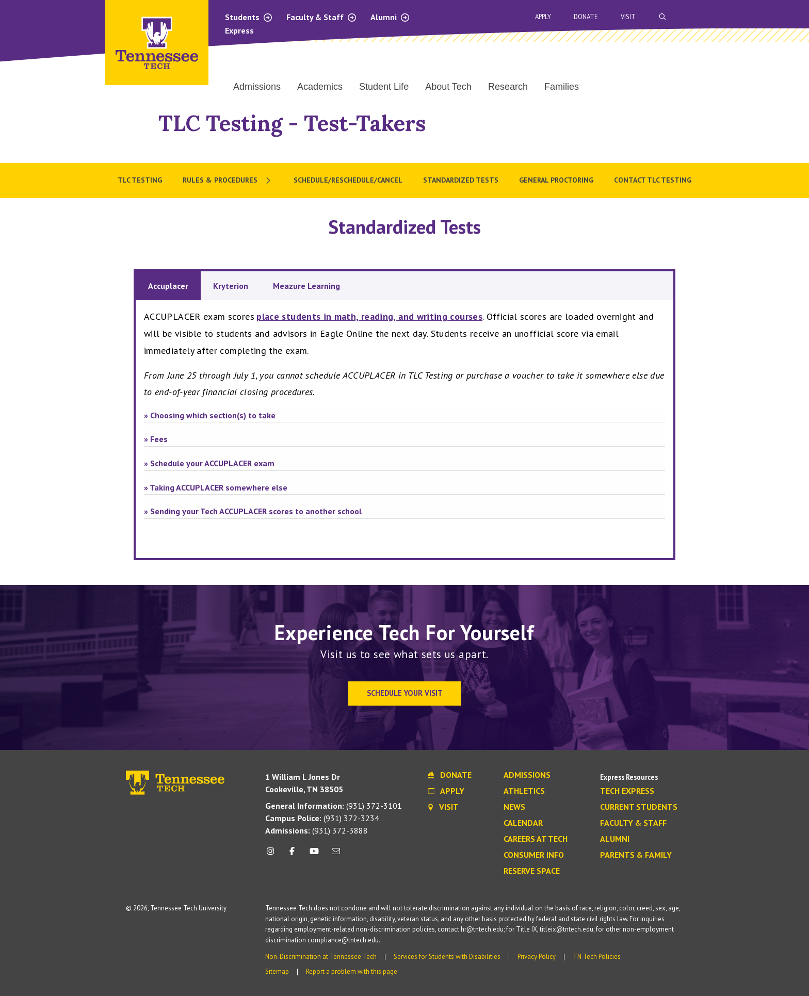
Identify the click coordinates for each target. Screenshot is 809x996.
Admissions (527, 775)
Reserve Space (532, 871)
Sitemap (277, 971)
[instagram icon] (273, 855)
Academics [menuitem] (320, 86)
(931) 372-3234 (322, 818)
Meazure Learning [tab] (306, 286)
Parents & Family (636, 855)
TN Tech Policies (597, 956)
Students (249, 17)
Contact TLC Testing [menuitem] (652, 180)
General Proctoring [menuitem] (556, 180)
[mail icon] (336, 855)
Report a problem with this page (351, 971)
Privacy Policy (536, 956)
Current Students (638, 807)
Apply (543, 16)
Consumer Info (534, 855)
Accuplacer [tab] (168, 286)
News (514, 807)
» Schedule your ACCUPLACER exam (209, 463)
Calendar (523, 823)
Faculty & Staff (321, 17)
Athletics (524, 791)
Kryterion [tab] (230, 286)
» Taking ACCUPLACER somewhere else (215, 487)
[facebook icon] (292, 855)
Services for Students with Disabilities (447, 956)
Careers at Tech (536, 839)
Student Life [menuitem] (384, 86)
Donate (586, 16)
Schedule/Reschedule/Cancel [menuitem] (348, 180)
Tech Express (627, 791)
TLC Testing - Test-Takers (292, 123)
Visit (628, 16)
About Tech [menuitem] (448, 86)
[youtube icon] (314, 855)
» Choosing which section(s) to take (210, 415)
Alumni (390, 17)
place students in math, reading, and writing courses (369, 316)
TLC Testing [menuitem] (140, 180)
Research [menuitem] (508, 86)
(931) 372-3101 (333, 806)
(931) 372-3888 (316, 830)
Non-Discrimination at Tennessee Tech (321, 956)
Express (239, 30)
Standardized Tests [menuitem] (460, 180)
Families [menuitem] (561, 86)
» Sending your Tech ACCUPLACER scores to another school (253, 511)
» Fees (156, 439)
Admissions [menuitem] (257, 86)
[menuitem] (227, 180)
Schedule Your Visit (405, 693)
